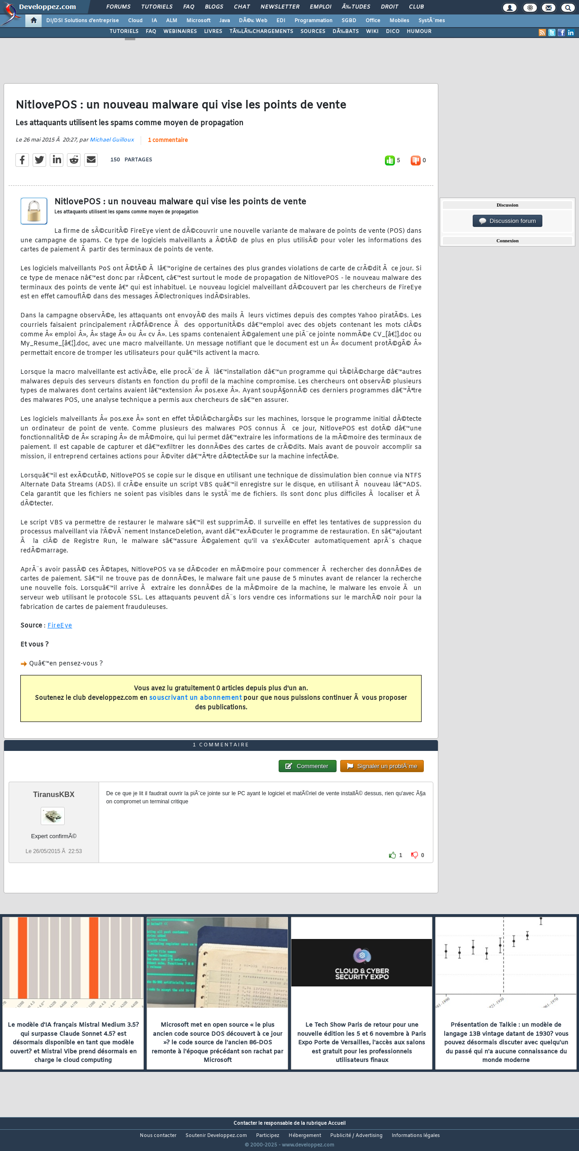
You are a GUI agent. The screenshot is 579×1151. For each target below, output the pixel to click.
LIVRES (213, 31)
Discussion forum (507, 221)
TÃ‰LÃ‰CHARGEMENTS (261, 31)
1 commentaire (168, 146)
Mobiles (399, 21)
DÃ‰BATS (345, 31)
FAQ (188, 7)
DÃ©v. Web (253, 21)
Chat (242, 7)
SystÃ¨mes (431, 21)
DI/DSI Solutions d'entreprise (82, 21)
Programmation (313, 21)
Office (372, 21)
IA (154, 21)
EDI (280, 21)
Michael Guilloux (112, 145)
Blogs (214, 7)
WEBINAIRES (180, 31)
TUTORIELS (123, 31)
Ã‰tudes (356, 7)
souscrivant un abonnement (195, 703)
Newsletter (280, 7)
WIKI (372, 31)
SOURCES (312, 31)
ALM (171, 21)
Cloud (135, 21)
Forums (118, 7)
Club (416, 7)
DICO (392, 31)
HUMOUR (419, 31)
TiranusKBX (53, 812)
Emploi (320, 7)
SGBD (349, 21)
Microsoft (198, 21)
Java (224, 21)
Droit (389, 7)
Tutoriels (156, 7)
